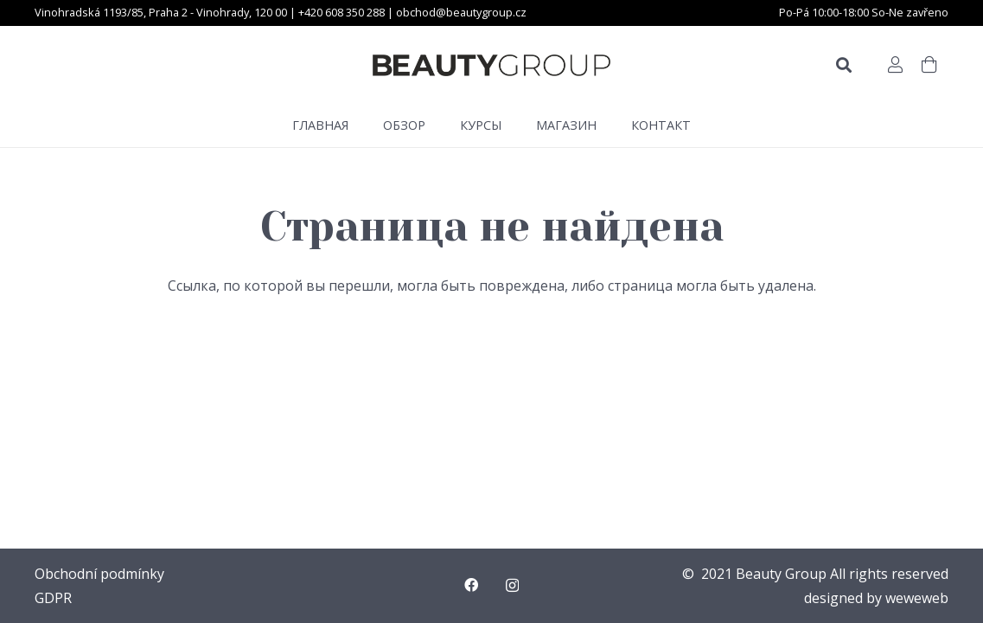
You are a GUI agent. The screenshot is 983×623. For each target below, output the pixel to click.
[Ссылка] (491, 65)
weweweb (916, 597)
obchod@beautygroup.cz (461, 12)
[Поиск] (844, 65)
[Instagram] (512, 586)
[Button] (895, 65)
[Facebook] (471, 585)
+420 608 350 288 (342, 12)
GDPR (53, 597)
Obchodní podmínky (99, 573)
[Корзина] (929, 65)
